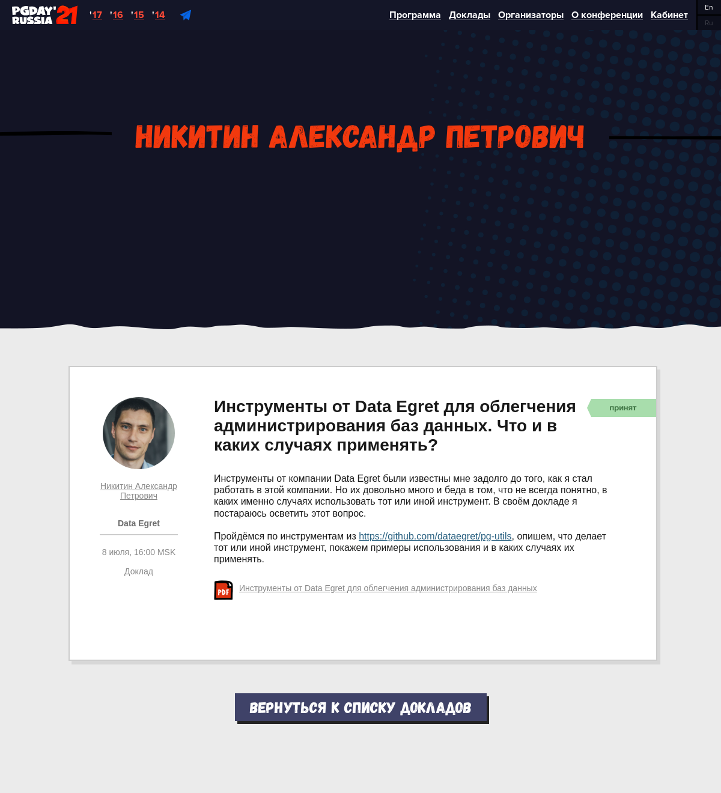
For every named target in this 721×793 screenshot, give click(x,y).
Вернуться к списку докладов (361, 706)
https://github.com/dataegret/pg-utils (435, 536)
